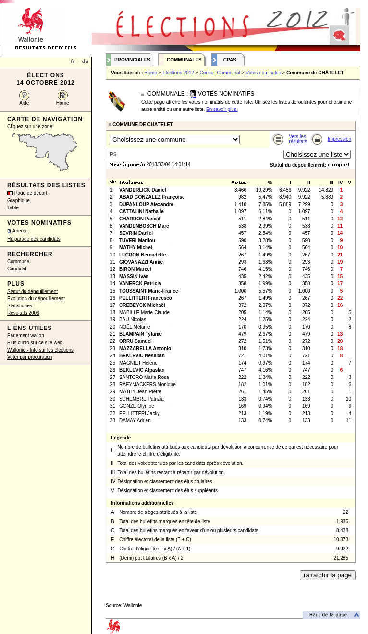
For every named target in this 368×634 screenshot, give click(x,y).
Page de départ (30, 192)
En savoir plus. (222, 109)
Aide (24, 103)
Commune (18, 261)
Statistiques (19, 305)
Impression (339, 139)
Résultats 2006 (23, 313)
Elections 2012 (178, 72)
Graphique (18, 200)
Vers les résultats (298, 139)
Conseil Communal (219, 72)
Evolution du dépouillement (36, 298)
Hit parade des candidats (34, 239)
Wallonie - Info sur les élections (40, 350)
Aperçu (20, 230)
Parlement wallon (25, 335)
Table (13, 207)
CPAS (229, 59)
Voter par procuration (29, 357)
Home (62, 103)
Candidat (16, 268)
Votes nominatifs (263, 72)
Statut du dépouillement (32, 291)
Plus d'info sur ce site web (34, 342)
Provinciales (132, 59)
